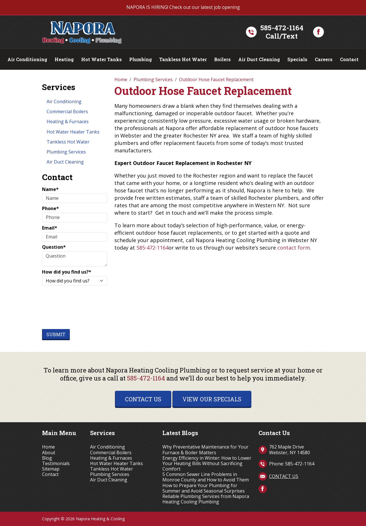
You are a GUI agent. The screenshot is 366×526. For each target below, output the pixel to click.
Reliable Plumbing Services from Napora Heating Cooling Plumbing (205, 499)
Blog (47, 458)
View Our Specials (211, 399)
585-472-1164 (152, 247)
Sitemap (50, 469)
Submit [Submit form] (55, 334)
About (48, 452)
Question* (54, 247)
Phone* (50, 208)
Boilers (222, 59)
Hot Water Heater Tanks (73, 132)
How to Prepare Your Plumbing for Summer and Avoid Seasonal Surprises (203, 488)
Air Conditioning (27, 59)
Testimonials (56, 463)
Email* (49, 228)
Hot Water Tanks (101, 59)
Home (48, 447)
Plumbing (140, 59)
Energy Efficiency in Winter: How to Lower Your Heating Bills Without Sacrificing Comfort (206, 463)
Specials (297, 59)
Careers (324, 59)
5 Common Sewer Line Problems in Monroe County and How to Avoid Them (205, 477)
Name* (50, 189)
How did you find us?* (66, 272)
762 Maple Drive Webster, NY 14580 (289, 449)
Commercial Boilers (67, 111)
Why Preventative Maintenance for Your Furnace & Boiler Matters (205, 449)
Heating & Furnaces (68, 121)
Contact (349, 59)
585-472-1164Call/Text (281, 32)
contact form (293, 247)
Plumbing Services (66, 152)
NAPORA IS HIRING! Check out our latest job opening (183, 7)
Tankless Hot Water (183, 59)
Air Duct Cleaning (259, 59)
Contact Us (143, 399)
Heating (64, 59)
